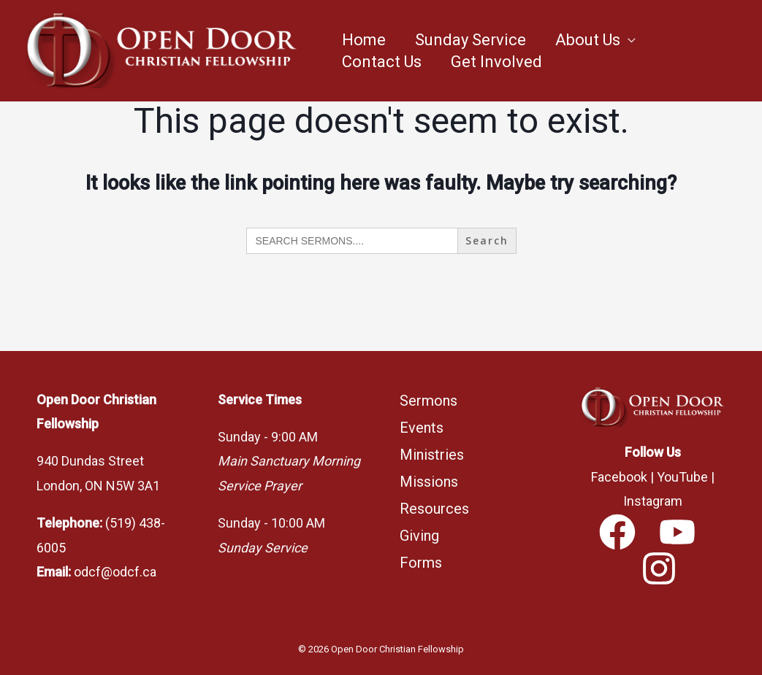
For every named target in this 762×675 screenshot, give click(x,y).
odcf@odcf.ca (115, 571)
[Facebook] (617, 532)
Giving (419, 535)
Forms (421, 562)
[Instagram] (659, 568)
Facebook (619, 477)
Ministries (432, 454)
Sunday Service (470, 40)
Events (421, 427)
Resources (434, 508)
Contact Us (382, 62)
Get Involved (496, 62)
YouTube (682, 477)
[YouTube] (677, 532)
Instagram (652, 501)
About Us (587, 40)
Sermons (428, 400)
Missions (429, 481)
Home (364, 40)
